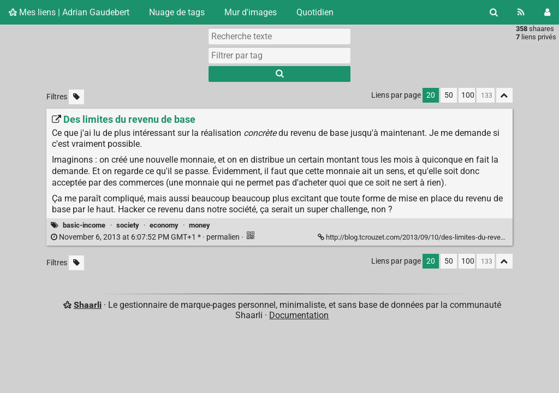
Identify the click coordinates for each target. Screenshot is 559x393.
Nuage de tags (177, 12)
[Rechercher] (494, 12)
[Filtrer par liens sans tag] (76, 97)
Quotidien (315, 12)
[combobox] (279, 55)
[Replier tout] (504, 95)
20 (430, 95)
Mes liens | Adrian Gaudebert (69, 12)
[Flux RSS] (521, 12)
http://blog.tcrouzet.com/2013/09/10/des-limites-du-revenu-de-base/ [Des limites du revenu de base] (429, 237)
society (127, 225)
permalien (146, 237)
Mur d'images (250, 12)
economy (164, 225)
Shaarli (88, 305)
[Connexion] (547, 12)
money (199, 225)
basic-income (84, 225)
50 (448, 95)
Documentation (299, 315)
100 (467, 95)
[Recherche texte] (279, 36)
